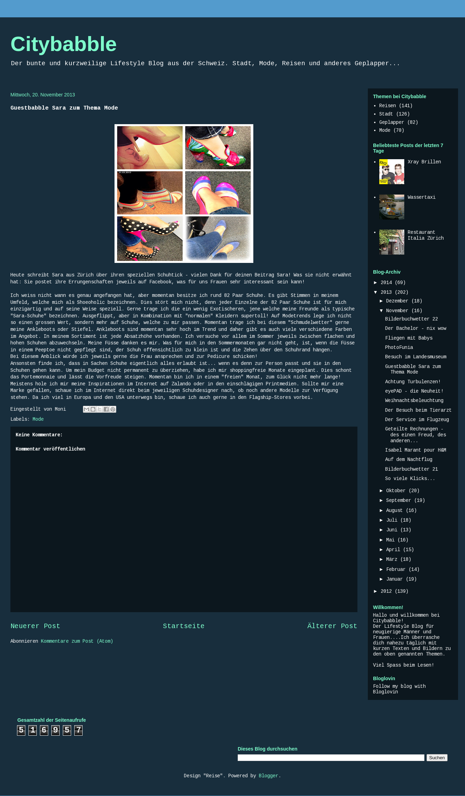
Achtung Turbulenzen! (413, 382)
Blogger (268, 776)
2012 (388, 591)
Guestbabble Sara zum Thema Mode (413, 369)
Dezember (398, 301)
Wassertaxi (422, 197)
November (398, 311)
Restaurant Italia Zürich (426, 235)
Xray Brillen (424, 162)
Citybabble (63, 43)
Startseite (184, 626)
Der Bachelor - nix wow (415, 328)
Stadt (386, 114)
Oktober (397, 491)
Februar (397, 569)
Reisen (387, 106)
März (393, 559)
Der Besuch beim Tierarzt (418, 410)
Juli (393, 520)
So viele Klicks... (410, 478)
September (400, 500)
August (396, 510)
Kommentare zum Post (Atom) (77, 641)
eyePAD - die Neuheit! (414, 391)
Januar (396, 579)
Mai (391, 540)
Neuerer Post (35, 626)
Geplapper (391, 122)
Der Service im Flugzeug (417, 419)
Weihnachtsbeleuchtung (414, 400)
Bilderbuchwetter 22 (411, 319)
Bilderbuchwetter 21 (411, 469)
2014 (388, 282)
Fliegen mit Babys (408, 338)
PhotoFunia (399, 347)
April (394, 550)
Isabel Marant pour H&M (415, 450)
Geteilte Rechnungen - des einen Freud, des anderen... (415, 435)
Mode (38, 419)
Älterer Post (332, 626)
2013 (388, 292)
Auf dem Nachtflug (408, 459)
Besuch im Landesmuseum (415, 357)
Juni (393, 530)
